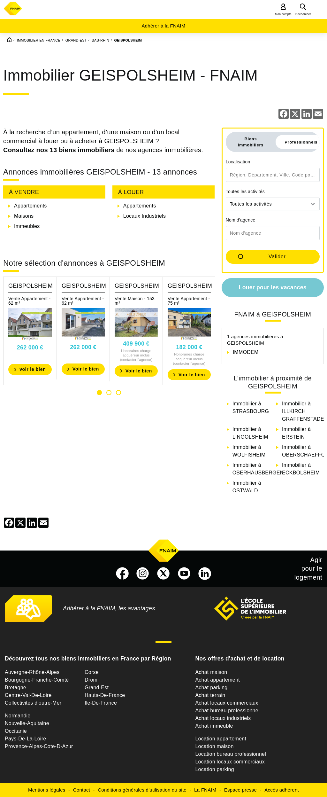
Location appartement (220, 738)
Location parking (214, 769)
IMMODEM (246, 352)
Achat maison (211, 672)
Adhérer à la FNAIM (163, 25)
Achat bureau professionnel (227, 710)
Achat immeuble (214, 726)
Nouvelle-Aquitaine (27, 723)
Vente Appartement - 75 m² (189, 301)
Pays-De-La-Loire (25, 738)
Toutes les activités (245, 191)
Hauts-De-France (105, 695)
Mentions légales (46, 790)
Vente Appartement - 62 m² (29, 301)
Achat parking (211, 687)
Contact (81, 790)
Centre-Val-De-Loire (28, 695)
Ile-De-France (101, 703)
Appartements (30, 205)
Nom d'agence (240, 220)
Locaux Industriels (144, 216)
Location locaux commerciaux (230, 761)
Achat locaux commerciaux (226, 703)
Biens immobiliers (251, 142)
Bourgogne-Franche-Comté (37, 680)
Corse (92, 672)
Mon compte (283, 14)
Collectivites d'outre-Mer (33, 703)
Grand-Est (97, 687)
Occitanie (16, 731)
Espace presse (240, 790)
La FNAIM (205, 790)
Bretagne (15, 687)
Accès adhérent (281, 790)
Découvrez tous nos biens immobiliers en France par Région (88, 658)
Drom (91, 680)
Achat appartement (217, 680)
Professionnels (301, 142)
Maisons (24, 216)
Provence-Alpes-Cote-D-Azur (39, 746)
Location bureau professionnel (230, 754)
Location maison (214, 746)
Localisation (238, 161)
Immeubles (27, 226)
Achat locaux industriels (223, 718)
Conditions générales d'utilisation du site (142, 790)
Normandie (18, 715)
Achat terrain (210, 695)
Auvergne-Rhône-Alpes (32, 672)
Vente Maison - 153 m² (135, 301)
